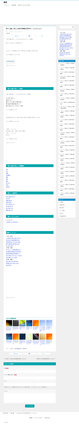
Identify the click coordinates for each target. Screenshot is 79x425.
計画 (11, 251)
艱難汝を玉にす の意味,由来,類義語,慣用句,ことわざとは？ (22, 342)
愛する (7, 261)
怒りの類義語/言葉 (18, 348)
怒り (10, 261)
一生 (7, 238)
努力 (7, 257)
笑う (11, 265)
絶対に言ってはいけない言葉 (24, 5)
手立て (20, 255)
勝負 (12, 253)
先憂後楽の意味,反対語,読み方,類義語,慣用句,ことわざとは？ (49, 342)
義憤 (7, 179)
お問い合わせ (47, 417)
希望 (7, 263)
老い (11, 238)
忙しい (9, 249)
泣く (18, 263)
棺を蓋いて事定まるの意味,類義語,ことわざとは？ (9, 341)
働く (16, 243)
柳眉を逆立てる (9, 210)
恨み (15, 261)
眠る (7, 243)
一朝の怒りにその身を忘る (12, 222)
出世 (20, 251)
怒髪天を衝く (9, 202)
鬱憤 (7, 177)
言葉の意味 (14, 5)
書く (16, 238)
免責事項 (31, 417)
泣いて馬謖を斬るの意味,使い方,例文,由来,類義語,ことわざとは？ (29, 342)
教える (13, 238)
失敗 (17, 251)
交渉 (15, 251)
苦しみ (12, 263)
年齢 (9, 243)
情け (7, 265)
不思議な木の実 (63, 216)
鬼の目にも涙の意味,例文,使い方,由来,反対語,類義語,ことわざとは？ (36, 342)
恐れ (17, 261)
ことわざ (11, 348)
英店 (5, 2)
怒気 (7, 169)
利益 (16, 257)
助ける (7, 255)
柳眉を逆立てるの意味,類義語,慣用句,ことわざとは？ (46, 358)
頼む (10, 255)
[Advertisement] (39, 15)
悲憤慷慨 (8, 175)
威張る (17, 249)
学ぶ (7, 245)
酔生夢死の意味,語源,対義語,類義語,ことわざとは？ (15, 329)
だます (13, 255)
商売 (9, 253)
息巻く (7, 184)
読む (9, 245)
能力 (12, 243)
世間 (9, 242)
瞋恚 (7, 181)
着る (7, 240)
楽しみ (15, 263)
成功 (14, 253)
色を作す (8, 198)
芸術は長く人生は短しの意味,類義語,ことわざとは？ (16, 342)
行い (20, 249)
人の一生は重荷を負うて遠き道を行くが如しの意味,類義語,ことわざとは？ (43, 329)
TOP (6, 412)
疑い (13, 261)
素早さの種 (62, 204)
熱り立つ (8, 183)
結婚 (13, 240)
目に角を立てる (9, 206)
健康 (15, 240)
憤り (7, 171)
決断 (13, 251)
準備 (7, 253)
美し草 (61, 213)
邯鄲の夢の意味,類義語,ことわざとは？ (22, 328)
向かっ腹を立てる (10, 204)
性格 (7, 242)
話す (18, 243)
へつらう (13, 257)
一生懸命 (14, 249)
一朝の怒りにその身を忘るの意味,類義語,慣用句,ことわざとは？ (9, 329)
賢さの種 (8, 33)
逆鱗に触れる (9, 200)
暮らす (9, 240)
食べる (12, 242)
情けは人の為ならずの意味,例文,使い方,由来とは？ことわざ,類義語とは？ (43, 342)
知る (18, 240)
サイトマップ (6, 5)
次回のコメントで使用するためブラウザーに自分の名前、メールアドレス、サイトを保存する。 (26, 386)
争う (7, 249)
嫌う (9, 263)
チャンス (17, 255)
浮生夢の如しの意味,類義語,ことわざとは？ (29, 328)
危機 (8, 251)
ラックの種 (62, 210)
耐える (17, 253)
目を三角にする (9, 208)
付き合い (16, 242)
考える (18, 238)
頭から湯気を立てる (10, 196)
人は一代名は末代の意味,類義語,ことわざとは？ (36, 328)
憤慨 (7, 173)
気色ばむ (8, 186)
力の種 (61, 202)
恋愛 (12, 245)
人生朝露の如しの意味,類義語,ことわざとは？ (49, 328)
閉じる (12, 61)
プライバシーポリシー (38, 417)
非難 (9, 257)
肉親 (19, 242)
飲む (14, 243)
